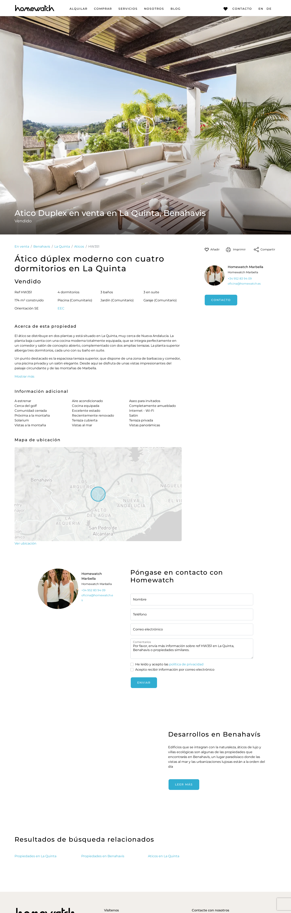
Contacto (238, 9)
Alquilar (79, 9)
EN (260, 9)
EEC (61, 308)
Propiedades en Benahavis (102, 856)
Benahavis (41, 246)
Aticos (79, 246)
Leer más (184, 784)
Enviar (144, 682)
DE (269, 9)
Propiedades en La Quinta (35, 856)
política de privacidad (186, 664)
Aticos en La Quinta (163, 856)
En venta (22, 246)
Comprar (103, 9)
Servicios (128, 9)
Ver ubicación (25, 543)
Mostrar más (24, 376)
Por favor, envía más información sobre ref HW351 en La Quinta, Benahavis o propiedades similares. (191, 649)
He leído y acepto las (169, 664)
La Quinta (62, 246)
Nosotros (154, 9)
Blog (176, 9)
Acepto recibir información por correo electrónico (174, 669)
